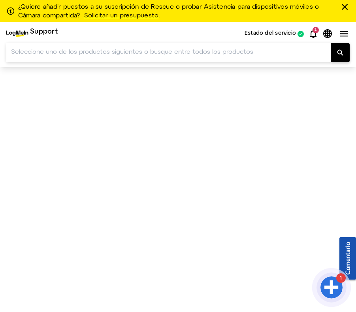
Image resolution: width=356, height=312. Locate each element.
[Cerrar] (346, 7)
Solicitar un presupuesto (121, 16)
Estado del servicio (270, 34)
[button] (313, 34)
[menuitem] (32, 33)
